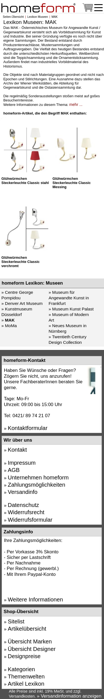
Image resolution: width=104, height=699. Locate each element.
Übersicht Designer (31, 649)
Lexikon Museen (37, 16)
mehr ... (76, 104)
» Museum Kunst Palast (71, 309)
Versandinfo (22, 492)
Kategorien (21, 669)
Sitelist (16, 621)
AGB (14, 470)
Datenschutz (23, 505)
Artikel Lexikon (26, 684)
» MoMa (9, 325)
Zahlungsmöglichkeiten (36, 485)
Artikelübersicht (27, 629)
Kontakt (17, 450)
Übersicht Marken (30, 641)
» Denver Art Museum (22, 303)
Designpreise (24, 656)
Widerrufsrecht (26, 512)
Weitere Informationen (35, 599)
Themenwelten (26, 676)
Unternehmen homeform (38, 477)
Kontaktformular (27, 428)
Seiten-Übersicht (13, 16)
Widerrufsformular (30, 520)
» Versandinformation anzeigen (69, 696)
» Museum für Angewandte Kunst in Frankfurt (69, 298)
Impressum (21, 463)
